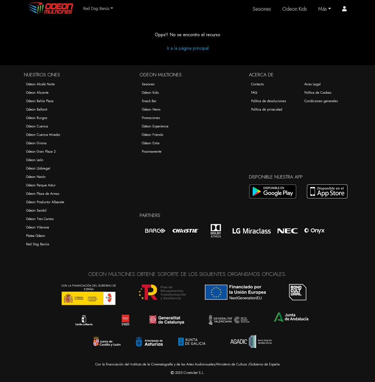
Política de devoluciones (268, 101)
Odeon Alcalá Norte (40, 84)
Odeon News (151, 109)
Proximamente (151, 151)
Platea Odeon (35, 235)
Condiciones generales (321, 101)
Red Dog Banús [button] (96, 8)
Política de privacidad (266, 109)
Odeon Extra (150, 143)
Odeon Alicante (37, 92)
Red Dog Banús (37, 244)
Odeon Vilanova (37, 227)
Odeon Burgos (36, 117)
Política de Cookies (317, 92)
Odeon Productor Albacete (45, 202)
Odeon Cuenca (37, 126)
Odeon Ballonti (36, 109)
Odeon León (34, 160)
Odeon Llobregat (38, 168)
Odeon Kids (294, 9)
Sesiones (262, 9)
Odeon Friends (152, 134)
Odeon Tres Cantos (40, 218)
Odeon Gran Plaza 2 (41, 151)
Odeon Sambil (36, 210)
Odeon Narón (36, 176)
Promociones (151, 117)
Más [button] (322, 9)
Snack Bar (149, 101)
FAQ (254, 92)
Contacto (257, 84)
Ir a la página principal (188, 48)
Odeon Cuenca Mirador (43, 134)
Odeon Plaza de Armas (42, 193)
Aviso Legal (312, 84)
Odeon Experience (155, 126)
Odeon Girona (36, 143)
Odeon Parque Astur (40, 185)
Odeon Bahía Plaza (40, 101)
